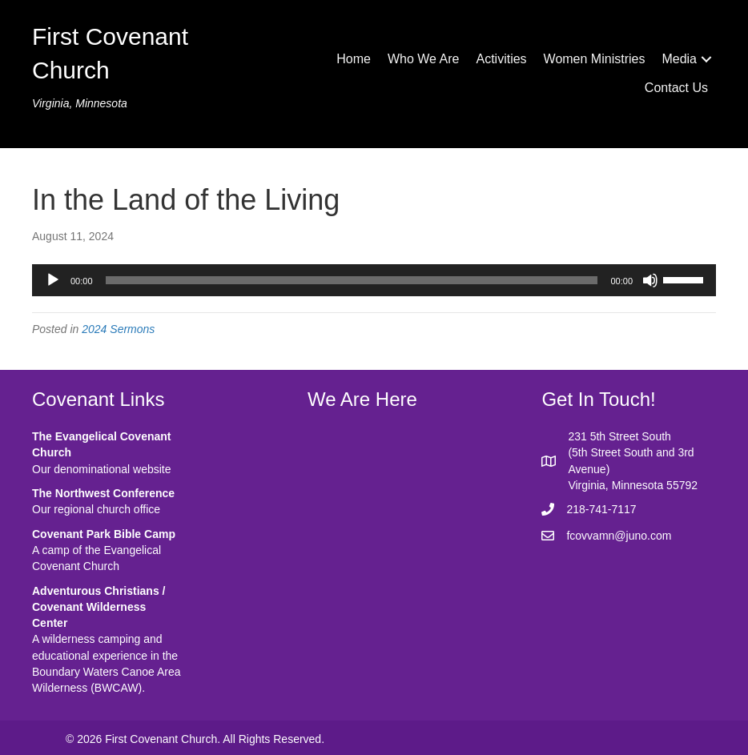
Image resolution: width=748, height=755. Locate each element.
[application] (374, 280)
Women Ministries (594, 59)
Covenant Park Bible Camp (103, 534)
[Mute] (650, 280)
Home (353, 59)
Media (679, 59)
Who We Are (424, 59)
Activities (501, 59)
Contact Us (676, 87)
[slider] (352, 280)
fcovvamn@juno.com (618, 535)
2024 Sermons (118, 329)
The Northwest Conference (103, 493)
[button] (706, 59)
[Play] (53, 280)
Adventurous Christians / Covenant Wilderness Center (98, 607)
